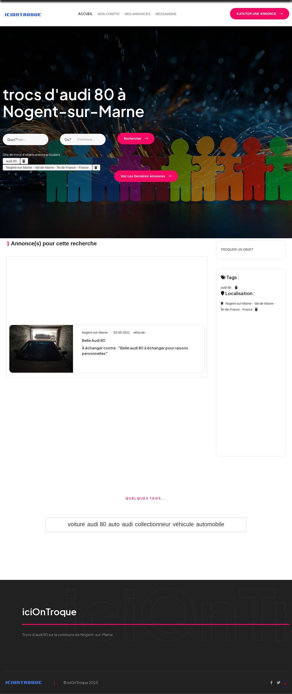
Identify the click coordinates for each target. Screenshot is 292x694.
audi (127, 524)
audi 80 (226, 287)
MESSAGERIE (166, 14)
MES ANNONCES (137, 14)
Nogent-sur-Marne (95, 332)
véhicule (139, 332)
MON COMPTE (109, 14)
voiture (76, 524)
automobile (210, 524)
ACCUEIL (85, 14)
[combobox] (25, 139)
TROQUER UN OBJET (237, 249)
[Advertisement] (107, 289)
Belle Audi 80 (93, 340)
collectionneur (152, 524)
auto (114, 524)
